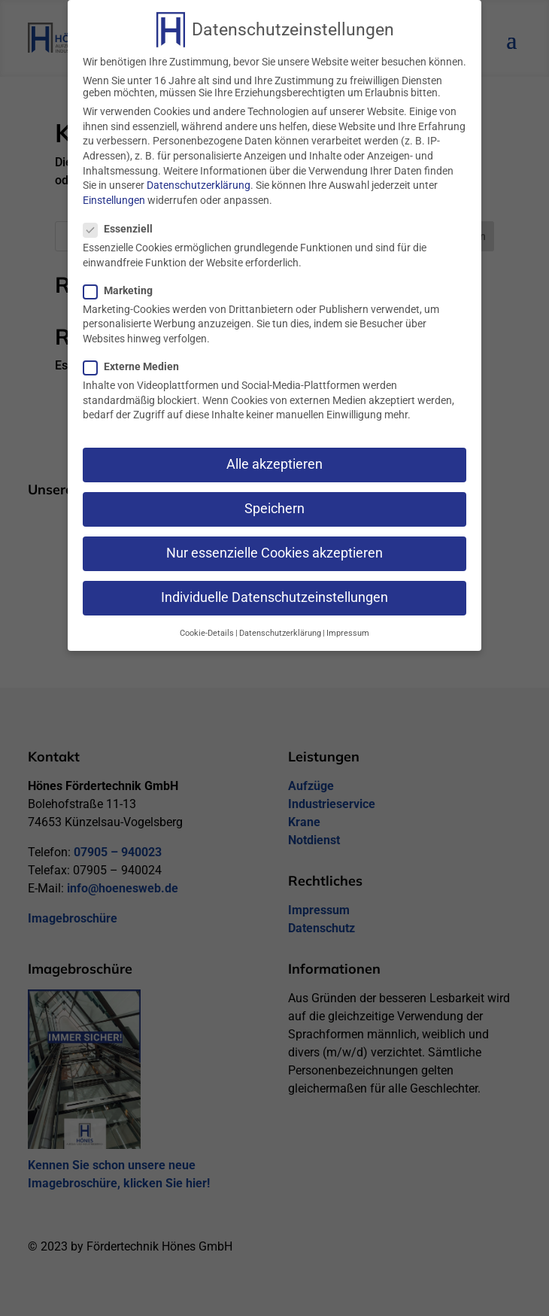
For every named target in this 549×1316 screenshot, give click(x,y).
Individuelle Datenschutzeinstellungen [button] (274, 592)
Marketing (124, 285)
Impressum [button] (347, 628)
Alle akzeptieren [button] (274, 459)
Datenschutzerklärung (198, 180)
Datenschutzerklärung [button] (280, 628)
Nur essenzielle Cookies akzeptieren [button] (274, 548)
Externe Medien (137, 361)
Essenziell (124, 223)
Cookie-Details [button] (207, 628)
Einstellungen (114, 195)
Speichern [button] (274, 503)
